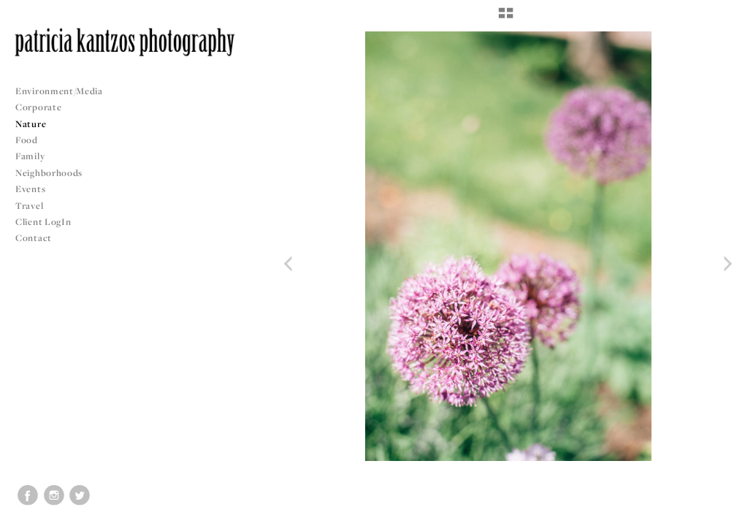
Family (30, 156)
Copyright (723, 512)
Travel (29, 205)
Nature (30, 124)
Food (26, 140)
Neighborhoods (54, 173)
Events (36, 189)
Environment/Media (59, 91)
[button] (505, 18)
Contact (33, 238)
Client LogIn (43, 222)
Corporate (38, 107)
